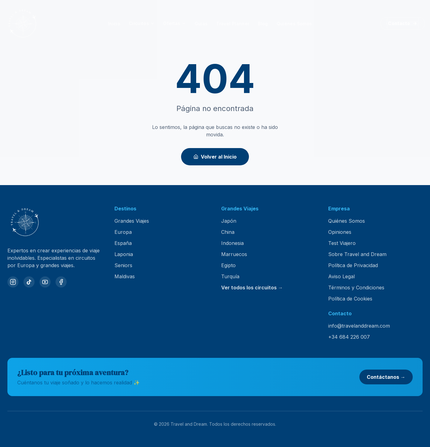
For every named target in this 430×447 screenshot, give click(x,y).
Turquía (230, 276)
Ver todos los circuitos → (252, 287)
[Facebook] (61, 282)
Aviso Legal (341, 276)
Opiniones (339, 232)
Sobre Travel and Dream (357, 254)
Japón (228, 221)
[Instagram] (13, 282)
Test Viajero (342, 243)
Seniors (123, 265)
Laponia (123, 254)
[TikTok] (29, 282)
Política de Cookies (350, 299)
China (227, 232)
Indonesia (232, 243)
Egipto (228, 265)
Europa (123, 232)
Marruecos (234, 254)
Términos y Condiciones (356, 287)
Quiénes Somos (346, 221)
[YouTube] (45, 282)
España (123, 243)
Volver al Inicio (215, 157)
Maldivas (124, 276)
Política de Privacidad (353, 265)
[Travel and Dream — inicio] (22, 23)
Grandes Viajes (131, 221)
